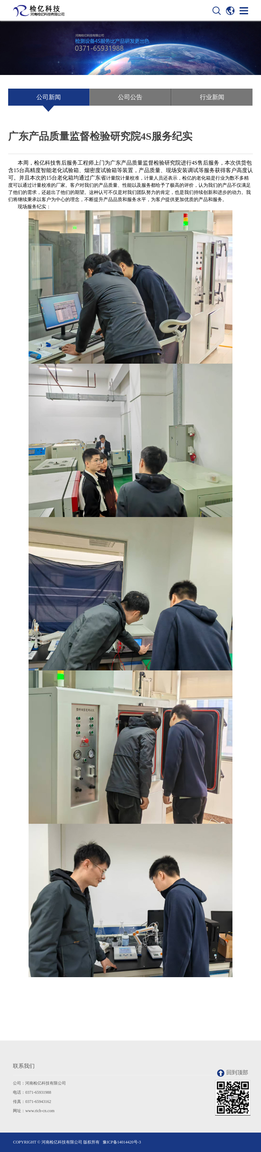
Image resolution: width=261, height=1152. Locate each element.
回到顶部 (232, 1073)
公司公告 (130, 97)
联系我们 (24, 1066)
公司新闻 (48, 97)
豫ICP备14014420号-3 (122, 1142)
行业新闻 (212, 97)
